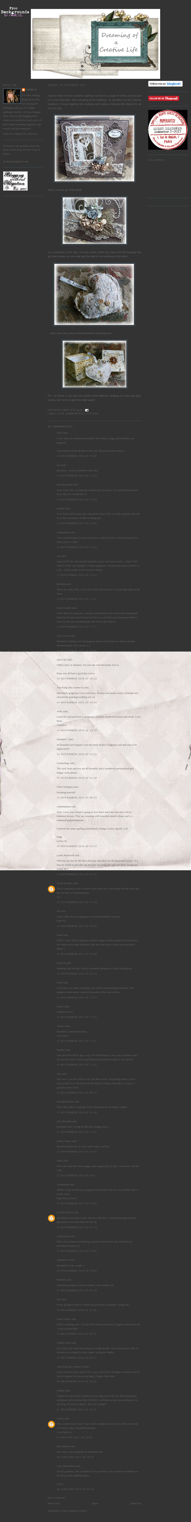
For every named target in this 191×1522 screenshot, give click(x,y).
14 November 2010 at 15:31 (77, 598)
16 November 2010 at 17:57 (77, 1040)
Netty (59, 711)
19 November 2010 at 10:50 (77, 1112)
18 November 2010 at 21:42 (77, 1064)
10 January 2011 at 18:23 (75, 1456)
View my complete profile (20, 134)
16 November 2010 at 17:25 (77, 1016)
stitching (92, 414)
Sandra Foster (64, 1342)
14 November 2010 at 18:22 (77, 678)
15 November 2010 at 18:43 (77, 925)
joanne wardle (64, 607)
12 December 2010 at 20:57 (76, 1333)
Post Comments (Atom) (74, 1510)
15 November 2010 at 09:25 (77, 797)
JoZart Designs (64, 883)
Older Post (135, 1503)
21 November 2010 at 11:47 (77, 1131)
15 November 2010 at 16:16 (77, 874)
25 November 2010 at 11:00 (77, 1250)
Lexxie (60, 1418)
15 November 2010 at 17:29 (77, 902)
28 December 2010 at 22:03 (76, 1381)
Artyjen (61, 1025)
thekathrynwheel (65, 1101)
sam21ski (61, 659)
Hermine (61, 1279)
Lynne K (61, 962)
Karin (60, 982)
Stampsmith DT (75, 414)
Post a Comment (56, 1497)
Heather (61, 508)
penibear (61, 583)
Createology (63, 763)
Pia (58, 911)
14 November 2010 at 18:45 (77, 702)
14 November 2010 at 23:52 (77, 754)
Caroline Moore (65, 1212)
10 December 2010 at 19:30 (76, 1310)
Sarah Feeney (64, 1319)
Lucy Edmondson (66, 1465)
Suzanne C (62, 739)
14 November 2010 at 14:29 (77, 547)
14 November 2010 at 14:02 (77, 523)
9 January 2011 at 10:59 (74, 1437)
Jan (58, 556)
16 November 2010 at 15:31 (77, 997)
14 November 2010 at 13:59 (77, 499)
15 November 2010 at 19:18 (77, 953)
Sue (59, 465)
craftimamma (63, 806)
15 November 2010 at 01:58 (77, 777)
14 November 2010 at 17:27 (77, 626)
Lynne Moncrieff (65, 855)
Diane (60, 934)
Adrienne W (63, 1259)
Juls (59, 1299)
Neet (59, 1073)
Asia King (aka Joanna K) (70, 687)
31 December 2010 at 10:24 (76, 1409)
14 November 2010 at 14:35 (77, 574)
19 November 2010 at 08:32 (77, 1092)
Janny (60, 1160)
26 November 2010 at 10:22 (77, 1270)
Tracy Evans (63, 635)
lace (61, 414)
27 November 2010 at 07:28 (77, 1290)
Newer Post (54, 1503)
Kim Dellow (63, 1446)
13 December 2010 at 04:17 (76, 1357)
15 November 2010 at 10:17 (77, 846)
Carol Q (31, 90)
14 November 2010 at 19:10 (77, 730)
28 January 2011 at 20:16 (75, 1489)
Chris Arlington (65, 786)
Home (95, 1503)
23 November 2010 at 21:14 (77, 1227)
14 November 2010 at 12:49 (77, 455)
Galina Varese (64, 1141)
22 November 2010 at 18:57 (77, 1175)
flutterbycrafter (64, 484)
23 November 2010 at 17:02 (77, 1203)
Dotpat (60, 1006)
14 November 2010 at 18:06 (77, 650)
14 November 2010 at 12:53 (77, 475)
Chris (59, 432)
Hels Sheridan (64, 1121)
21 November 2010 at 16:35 (77, 1151)
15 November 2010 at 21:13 (77, 973)
